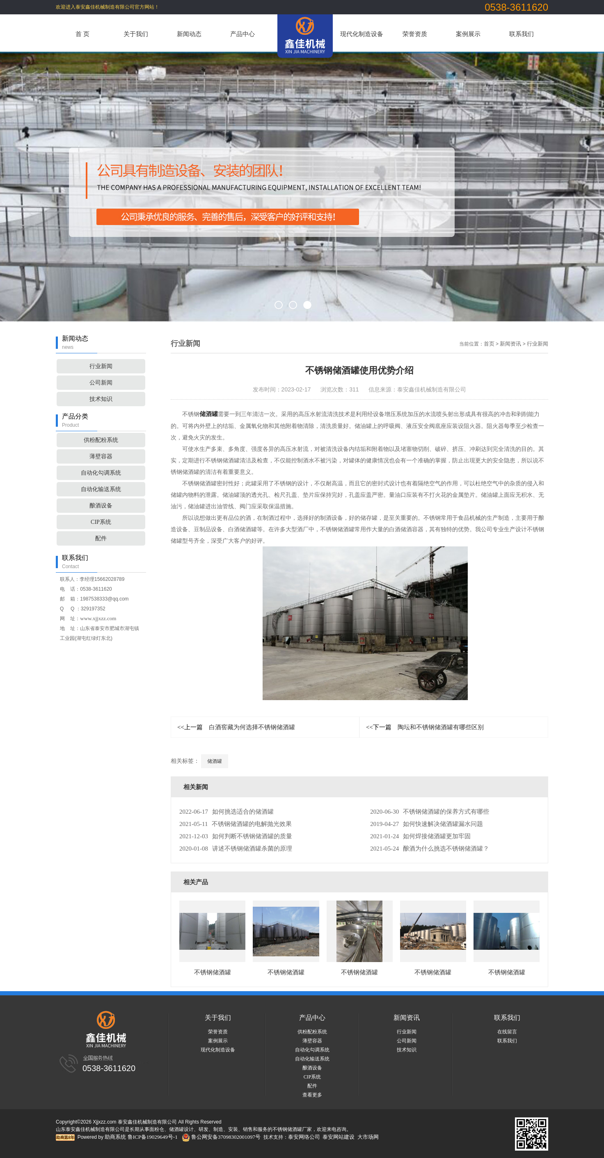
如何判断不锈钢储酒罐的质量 (235, 836)
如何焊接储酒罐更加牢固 (420, 836)
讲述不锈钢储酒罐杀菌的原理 (235, 848)
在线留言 (507, 1032)
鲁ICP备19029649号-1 (153, 1137)
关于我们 (136, 34)
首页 (489, 344)
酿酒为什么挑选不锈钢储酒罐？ (429, 848)
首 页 (82, 34)
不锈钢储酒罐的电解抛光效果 (235, 824)
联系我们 (521, 34)
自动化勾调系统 (101, 473)
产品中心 (242, 34)
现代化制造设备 (361, 34)
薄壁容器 (100, 456)
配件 (101, 538)
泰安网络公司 (304, 1137)
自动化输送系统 (101, 489)
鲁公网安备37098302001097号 (221, 1137)
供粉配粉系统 (101, 440)
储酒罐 (208, 414)
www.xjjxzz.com (98, 618)
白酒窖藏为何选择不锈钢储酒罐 (236, 727)
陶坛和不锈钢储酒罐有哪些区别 (425, 727)
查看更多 (312, 1095)
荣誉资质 (415, 34)
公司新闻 (100, 383)
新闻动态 (189, 34)
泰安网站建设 (339, 1137)
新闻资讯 (510, 344)
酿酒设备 (100, 506)
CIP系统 (101, 522)
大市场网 (368, 1137)
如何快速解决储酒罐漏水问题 (426, 824)
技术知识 (100, 399)
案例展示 (468, 34)
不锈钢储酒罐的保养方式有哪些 (429, 811)
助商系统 (115, 1137)
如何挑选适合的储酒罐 (226, 811)
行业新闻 (100, 366)
